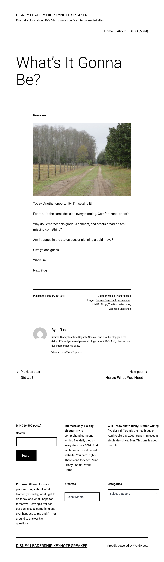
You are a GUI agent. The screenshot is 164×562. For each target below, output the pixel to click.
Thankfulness (123, 295)
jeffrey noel (124, 300)
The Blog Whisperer (119, 304)
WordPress (140, 545)
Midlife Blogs (99, 304)
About (121, 31)
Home (108, 31)
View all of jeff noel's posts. (66, 352)
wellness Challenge (120, 308)
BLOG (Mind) (139, 31)
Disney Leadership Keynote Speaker (51, 15)
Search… (21, 433)
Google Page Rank (106, 300)
